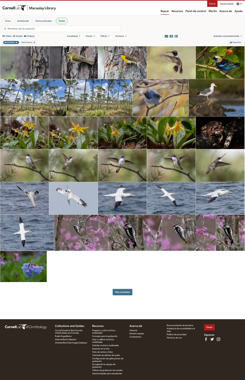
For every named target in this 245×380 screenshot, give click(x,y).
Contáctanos (135, 337)
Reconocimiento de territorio (180, 325)
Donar (212, 3)
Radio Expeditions (63, 336)
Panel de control (195, 11)
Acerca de (225, 11)
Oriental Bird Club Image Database (71, 343)
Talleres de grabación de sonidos (107, 370)
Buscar (165, 11)
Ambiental (23, 21)
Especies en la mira (101, 349)
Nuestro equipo (137, 333)
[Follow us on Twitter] (212, 339)
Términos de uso (174, 338)
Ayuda (238, 11)
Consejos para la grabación (105, 336)
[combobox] (64, 29)
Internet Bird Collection (65, 339)
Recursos (177, 11)
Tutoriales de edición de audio (106, 355)
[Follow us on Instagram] (218, 339)
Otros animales (43, 21)
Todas (61, 21)
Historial (133, 330)
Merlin (213, 11)
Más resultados (122, 292)
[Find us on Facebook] (206, 339)
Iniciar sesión (227, 3)
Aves (8, 21)
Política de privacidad (176, 334)
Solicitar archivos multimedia (105, 345)
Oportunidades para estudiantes (107, 373)
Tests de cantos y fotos (102, 352)
